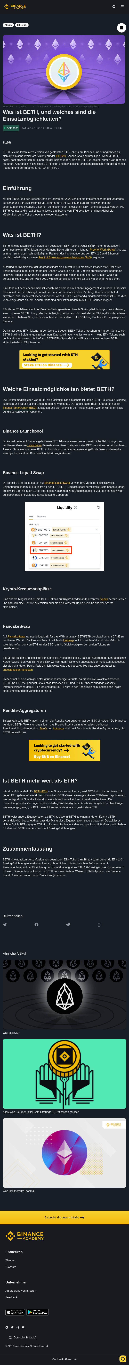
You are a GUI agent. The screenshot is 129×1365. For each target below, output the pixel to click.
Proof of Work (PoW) (102, 249)
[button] (122, 7)
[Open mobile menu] (122, 7)
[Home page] (15, 7)
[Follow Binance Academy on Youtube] (23, 1327)
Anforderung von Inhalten (20, 1290)
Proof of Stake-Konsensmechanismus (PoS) (65, 257)
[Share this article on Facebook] (36, 925)
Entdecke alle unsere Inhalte (64, 1217)
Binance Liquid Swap (57, 482)
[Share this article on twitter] (5, 925)
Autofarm (58, 728)
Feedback (11, 1297)
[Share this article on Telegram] (68, 925)
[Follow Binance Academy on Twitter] (12, 1327)
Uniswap (68, 640)
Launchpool (34, 445)
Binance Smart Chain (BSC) (20, 407)
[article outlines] (121, 28)
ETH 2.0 (61, 156)
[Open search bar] (113, 7)
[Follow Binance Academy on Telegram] (17, 1327)
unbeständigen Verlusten (18, 669)
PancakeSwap (16, 636)
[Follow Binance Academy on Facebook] (6, 1327)
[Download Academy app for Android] (37, 1312)
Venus (104, 599)
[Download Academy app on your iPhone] (15, 1312)
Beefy (43, 728)
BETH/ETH (40, 791)
